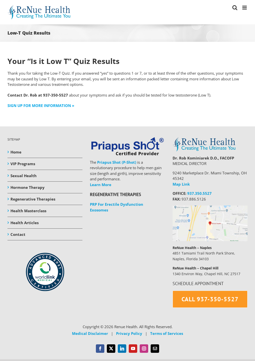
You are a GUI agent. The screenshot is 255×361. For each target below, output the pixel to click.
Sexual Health (23, 175)
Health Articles (24, 222)
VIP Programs (22, 163)
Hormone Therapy (27, 187)
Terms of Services (166, 333)
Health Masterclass (28, 210)
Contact (17, 234)
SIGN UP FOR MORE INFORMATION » (40, 105)
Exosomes (99, 209)
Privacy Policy (129, 333)
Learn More (100, 184)
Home (15, 152)
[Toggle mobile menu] (245, 7)
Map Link (181, 184)
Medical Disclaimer (90, 333)
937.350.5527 (199, 193)
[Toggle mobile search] (234, 7)
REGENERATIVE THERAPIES (115, 194)
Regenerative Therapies (32, 199)
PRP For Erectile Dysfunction (116, 204)
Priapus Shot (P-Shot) (116, 162)
